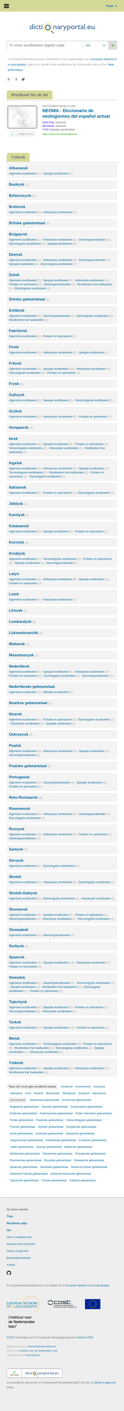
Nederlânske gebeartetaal (32, 687)
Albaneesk (18, 168)
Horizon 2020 (85, 1337)
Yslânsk (16, 1063)
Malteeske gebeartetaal (78, 1147)
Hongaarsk (21, 427)
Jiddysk (18, 504)
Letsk (14, 594)
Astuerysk (99, 1086)
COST (10, 1337)
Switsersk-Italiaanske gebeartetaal (70, 1173)
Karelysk (19, 515)
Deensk (15, 254)
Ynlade (11, 1264)
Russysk (17, 829)
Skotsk (15, 877)
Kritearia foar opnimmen (21, 1244)
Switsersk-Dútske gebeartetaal (89, 1167)
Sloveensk (18, 909)
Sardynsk (83, 1093)
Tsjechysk (18, 1002)
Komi (28, 1093)
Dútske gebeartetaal (29, 299)
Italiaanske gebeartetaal (80, 1133)
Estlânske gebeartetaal (23, 1113)
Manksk (38, 1093)
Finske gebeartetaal (21, 1120)
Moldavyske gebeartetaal (24, 1153)
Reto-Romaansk (25, 797)
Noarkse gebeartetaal (30, 703)
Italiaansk (17, 487)
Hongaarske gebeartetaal (81, 1126)
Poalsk (15, 745)
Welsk (14, 1038)
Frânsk (15, 363)
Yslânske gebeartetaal (82, 1180)
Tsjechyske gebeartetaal (24, 1180)
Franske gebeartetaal (22, 1126)
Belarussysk (22, 195)
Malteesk (19, 644)
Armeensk (67, 1086)
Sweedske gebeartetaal (54, 1167)
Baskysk (19, 184)
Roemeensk (19, 808)
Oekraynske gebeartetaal (57, 1153)
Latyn (14, 574)
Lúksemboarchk (25, 633)
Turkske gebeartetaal (53, 1180)
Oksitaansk (68, 1093)
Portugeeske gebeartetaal (90, 1153)
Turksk (15, 1022)
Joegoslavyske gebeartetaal (26, 1140)
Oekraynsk (21, 734)
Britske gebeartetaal (29, 223)
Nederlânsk (19, 666)
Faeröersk (18, 331)
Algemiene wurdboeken (25, 173)
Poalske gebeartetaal (30, 766)
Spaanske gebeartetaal (23, 1167)
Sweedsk (17, 977)
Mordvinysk (53, 1093)
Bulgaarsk (18, 234)
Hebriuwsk (16, 1093)
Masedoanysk (23, 655)
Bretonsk (17, 207)
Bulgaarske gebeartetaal (24, 1106)
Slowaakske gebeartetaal (89, 1160)
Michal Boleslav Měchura (42, 1346)
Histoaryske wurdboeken (59, 212)
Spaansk (17, 957)
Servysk (16, 860)
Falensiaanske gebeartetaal (56, 1113)
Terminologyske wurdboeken (94, 400)
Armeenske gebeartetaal (76, 1100)
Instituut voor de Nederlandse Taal (38, 1350)
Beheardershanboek (19, 1258)
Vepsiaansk (99, 1093)
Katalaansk (19, 526)
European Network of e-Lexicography (87, 1285)
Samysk (18, 849)
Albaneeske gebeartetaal (44, 1100)
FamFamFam (32, 1355)
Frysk (111, 6)
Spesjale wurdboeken (58, 173)
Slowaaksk (18, 930)
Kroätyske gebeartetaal (92, 1140)
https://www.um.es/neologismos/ (59, 134)
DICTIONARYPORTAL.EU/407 (59, 106)
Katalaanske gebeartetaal (61, 1140)
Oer (9, 1230)
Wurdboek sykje (17, 1223)
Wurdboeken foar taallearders (28, 319)
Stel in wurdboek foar (19, 1237)
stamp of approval (104, 1382)
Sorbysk (18, 946)
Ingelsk (15, 463)
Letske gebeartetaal (21, 1147)
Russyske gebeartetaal (57, 1160)
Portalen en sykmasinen (25, 284)
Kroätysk (17, 553)
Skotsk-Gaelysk (23, 893)
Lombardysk (22, 621)
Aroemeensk (83, 1086)
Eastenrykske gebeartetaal (86, 1106)
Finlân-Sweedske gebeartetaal (93, 1113)
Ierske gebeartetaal (21, 1133)
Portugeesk (19, 777)
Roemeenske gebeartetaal (25, 1160)
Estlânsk (17, 310)
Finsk (14, 347)
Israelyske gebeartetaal (49, 1133)
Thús (10, 1216)
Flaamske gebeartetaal (49, 1120)
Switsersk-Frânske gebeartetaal (29, 1173)
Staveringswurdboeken (94, 239)
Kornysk (18, 542)
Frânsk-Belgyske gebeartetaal (83, 1120)
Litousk (18, 610)
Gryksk (15, 411)
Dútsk (14, 275)
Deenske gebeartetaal (54, 1106)
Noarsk (15, 714)
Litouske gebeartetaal (49, 1147)
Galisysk (17, 395)
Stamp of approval (17, 1251)
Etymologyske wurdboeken (27, 243)
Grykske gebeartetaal (50, 1126)
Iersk (13, 439)
